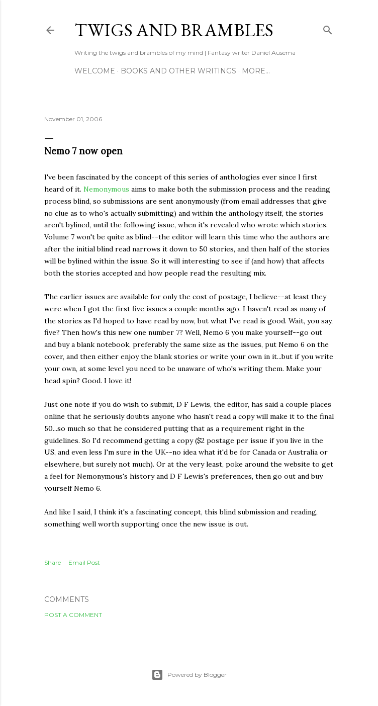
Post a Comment (73, 615)
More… (256, 70)
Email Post (84, 562)
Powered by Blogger (189, 675)
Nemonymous (106, 189)
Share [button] (52, 562)
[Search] (328, 28)
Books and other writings (178, 70)
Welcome (94, 70)
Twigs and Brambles (173, 30)
